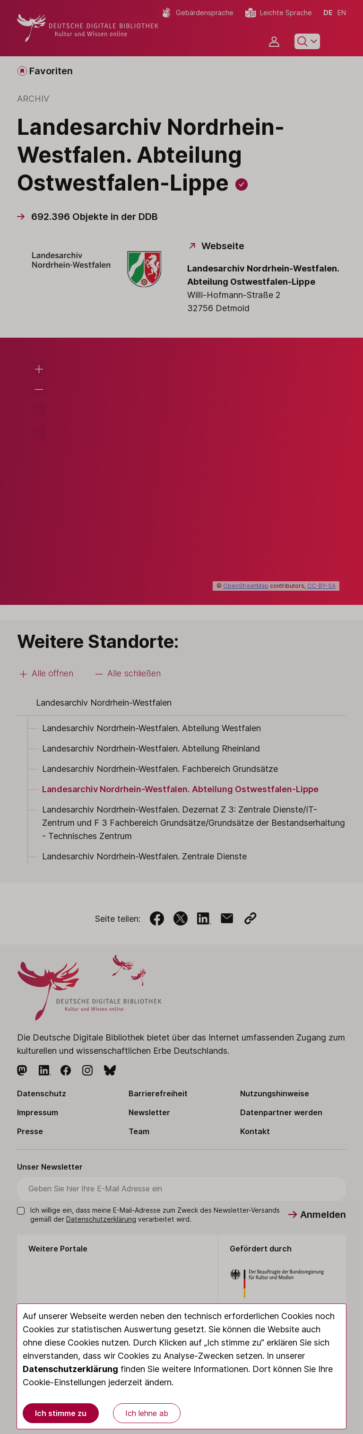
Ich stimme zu (60, 1413)
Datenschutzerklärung (70, 1369)
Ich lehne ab (146, 1413)
